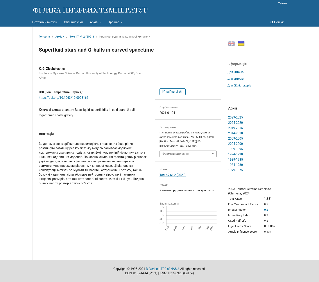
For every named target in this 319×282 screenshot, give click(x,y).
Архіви (59, 36)
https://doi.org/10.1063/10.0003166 (63, 97)
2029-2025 (235, 117)
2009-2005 (235, 138)
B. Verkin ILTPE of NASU (162, 269)
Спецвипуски (73, 22)
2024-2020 (235, 122)
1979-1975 (235, 170)
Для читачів (236, 72)
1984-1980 (235, 165)
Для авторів (236, 78)
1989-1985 (235, 159)
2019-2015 (235, 128)
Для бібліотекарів (239, 85)
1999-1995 (235, 149)
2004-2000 (235, 143)
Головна (44, 36)
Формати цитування (176, 153)
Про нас (114, 22)
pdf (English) (174, 91)
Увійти (282, 3)
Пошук (277, 22)
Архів (94, 22)
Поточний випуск (44, 22)
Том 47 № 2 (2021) (82, 36)
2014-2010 (235, 133)
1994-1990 (235, 154)
